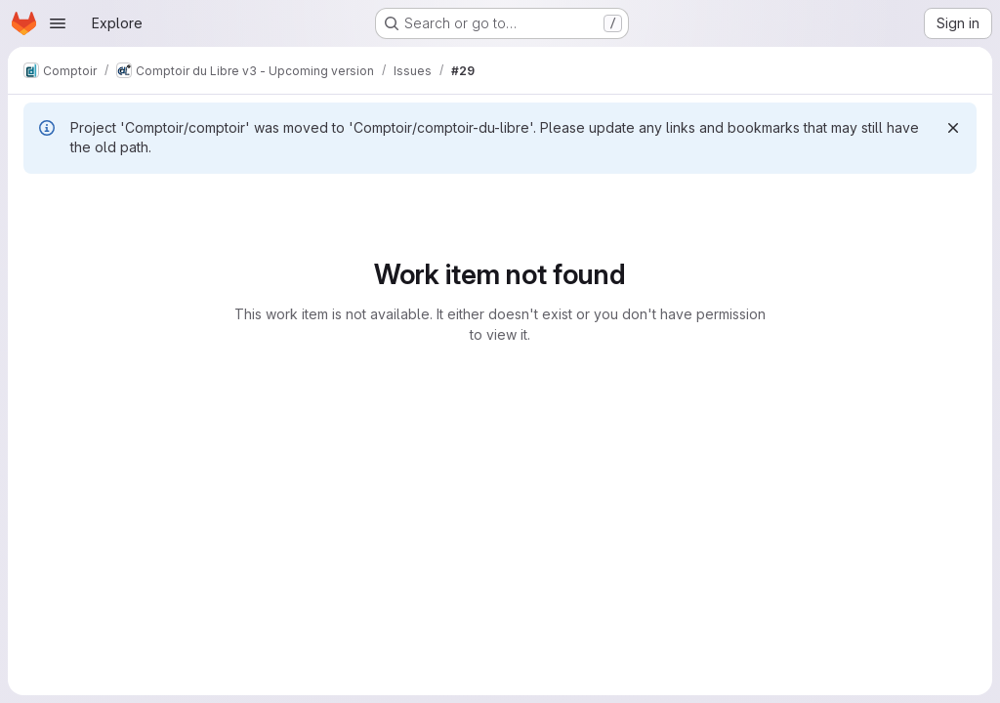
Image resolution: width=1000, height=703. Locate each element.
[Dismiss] (953, 128)
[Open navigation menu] (57, 23)
